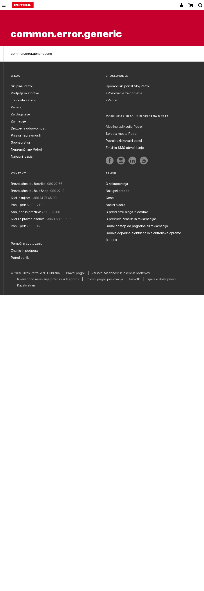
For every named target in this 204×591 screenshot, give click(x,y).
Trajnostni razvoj (23, 100)
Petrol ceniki (20, 257)
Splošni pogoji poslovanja (104, 279)
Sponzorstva (20, 142)
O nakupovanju (117, 184)
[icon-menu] (3, 5)
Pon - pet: (18, 205)
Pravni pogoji (75, 273)
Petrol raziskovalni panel (124, 141)
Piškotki (135, 279)
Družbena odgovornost (28, 128)
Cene (110, 198)
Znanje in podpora (24, 250)
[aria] (110, 160)
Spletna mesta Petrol (121, 133)
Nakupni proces (117, 191)
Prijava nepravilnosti (26, 135)
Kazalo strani (26, 285)
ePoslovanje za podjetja (124, 93)
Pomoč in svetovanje (27, 243)
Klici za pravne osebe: (27, 219)
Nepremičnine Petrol (26, 149)
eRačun (111, 100)
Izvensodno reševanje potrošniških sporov (48, 279)
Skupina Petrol (21, 86)
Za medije (18, 121)
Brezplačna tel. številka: (28, 184)
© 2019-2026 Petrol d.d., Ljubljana (35, 273)
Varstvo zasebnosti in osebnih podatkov (121, 273)
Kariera (16, 107)
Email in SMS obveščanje (125, 148)
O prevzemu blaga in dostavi (127, 212)
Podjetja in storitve (25, 93)
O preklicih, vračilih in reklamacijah (131, 219)
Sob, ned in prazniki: (26, 212)
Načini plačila (115, 205)
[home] (23, 5)
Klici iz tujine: (20, 198)
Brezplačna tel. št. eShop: (30, 191)
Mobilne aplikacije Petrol (124, 126)
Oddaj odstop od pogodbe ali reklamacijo (137, 226)
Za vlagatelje (20, 114)
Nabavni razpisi (22, 156)
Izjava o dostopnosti (161, 279)
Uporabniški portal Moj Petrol (128, 86)
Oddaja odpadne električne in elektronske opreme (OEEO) (143, 236)
